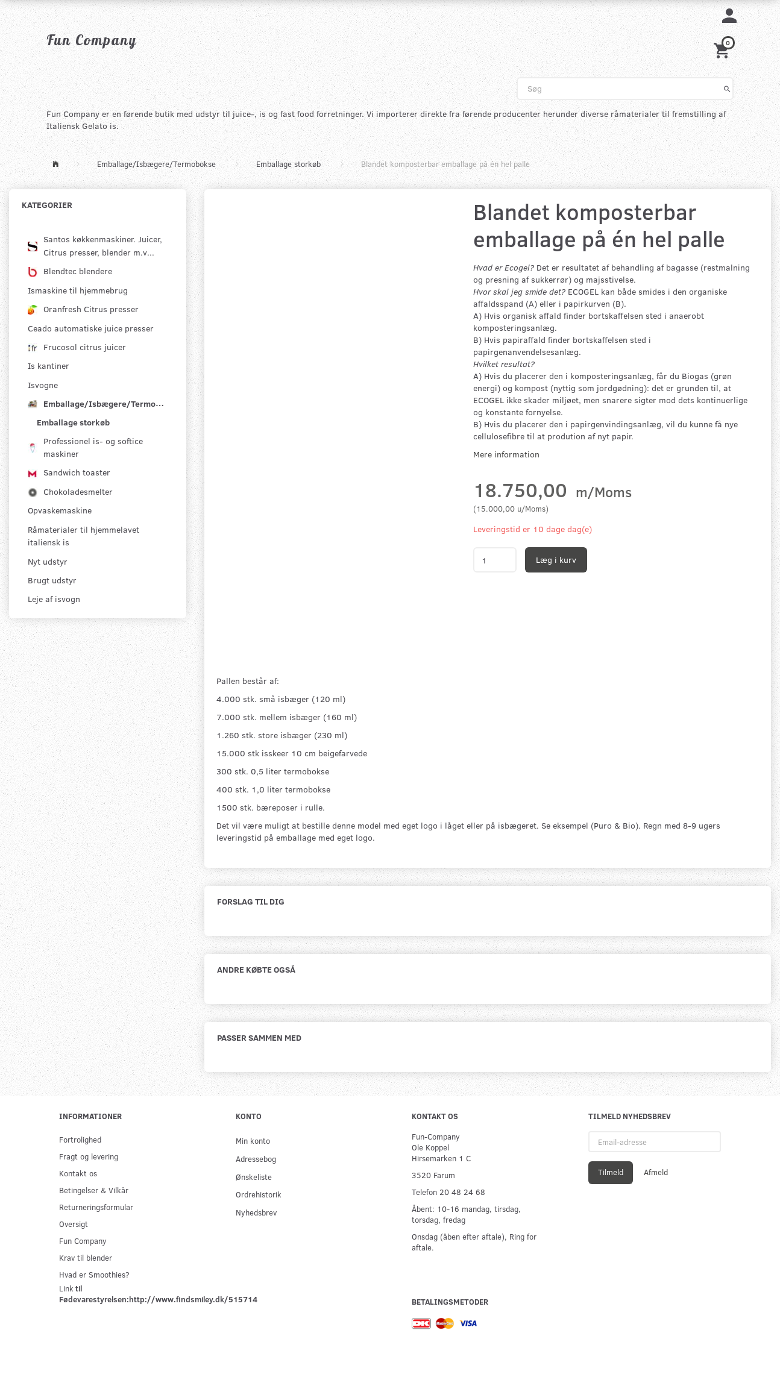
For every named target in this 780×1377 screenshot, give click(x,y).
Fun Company (83, 1240)
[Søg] (727, 89)
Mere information (506, 454)
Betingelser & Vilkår (93, 1190)
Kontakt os (78, 1173)
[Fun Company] (91, 40)
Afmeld (656, 1172)
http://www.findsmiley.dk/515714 (193, 1299)
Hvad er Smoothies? (94, 1274)
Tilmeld (610, 1172)
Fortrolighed (80, 1139)
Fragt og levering (88, 1156)
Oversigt (73, 1224)
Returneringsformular (96, 1207)
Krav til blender (85, 1257)
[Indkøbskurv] (723, 49)
